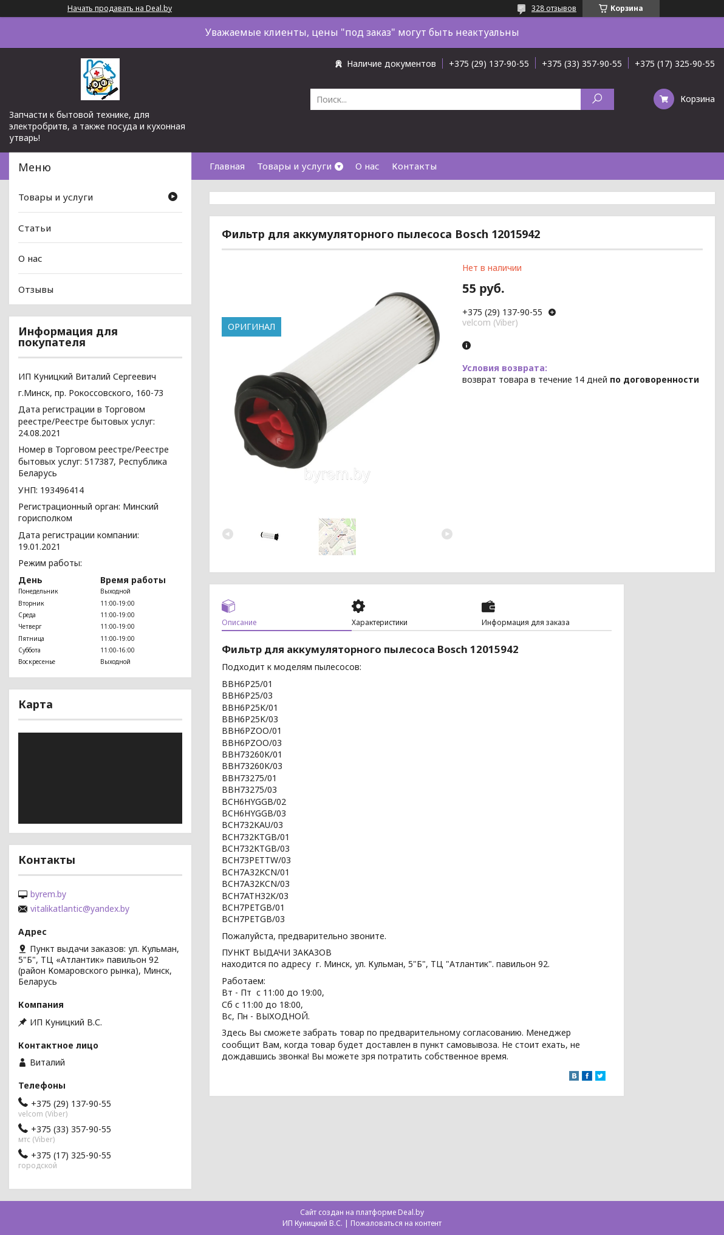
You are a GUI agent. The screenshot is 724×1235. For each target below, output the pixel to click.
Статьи (34, 228)
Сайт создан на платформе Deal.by (362, 1212)
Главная (227, 166)
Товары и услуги (294, 166)
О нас (367, 166)
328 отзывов (553, 8)
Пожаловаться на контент (396, 1223)
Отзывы (35, 289)
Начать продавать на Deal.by (119, 8)
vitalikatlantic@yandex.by (79, 908)
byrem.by (48, 894)
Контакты (414, 166)
